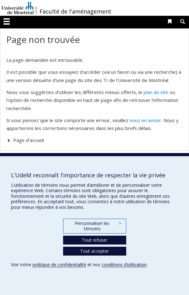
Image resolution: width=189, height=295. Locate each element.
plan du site (156, 92)
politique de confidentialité (59, 265)
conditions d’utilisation (124, 265)
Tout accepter (94, 251)
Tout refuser (94, 240)
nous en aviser (145, 120)
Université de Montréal (18, 8)
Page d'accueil (28, 140)
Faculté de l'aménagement (75, 11)
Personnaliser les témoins (98, 226)
